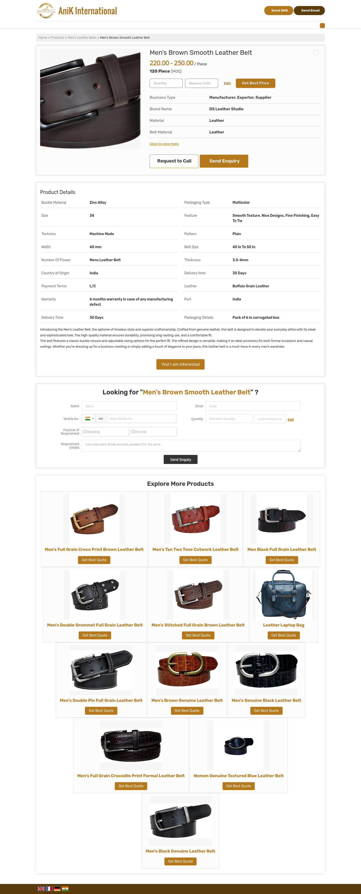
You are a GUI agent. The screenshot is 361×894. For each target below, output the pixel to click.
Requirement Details (70, 445)
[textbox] (201, 83)
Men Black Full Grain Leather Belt (281, 549)
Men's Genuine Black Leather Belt (266, 700)
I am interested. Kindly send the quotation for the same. (191, 446)
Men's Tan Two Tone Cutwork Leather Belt (195, 549)
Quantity (197, 419)
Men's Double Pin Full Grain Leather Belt (101, 700)
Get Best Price (255, 83)
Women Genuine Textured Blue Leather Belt (239, 775)
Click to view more (164, 144)
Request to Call (174, 161)
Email (199, 406)
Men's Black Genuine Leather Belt (180, 851)
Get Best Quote (94, 560)
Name (75, 406)
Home (43, 37)
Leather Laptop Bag (283, 624)
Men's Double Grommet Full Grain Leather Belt (95, 624)
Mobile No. (71, 419)
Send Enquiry (225, 161)
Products (57, 37)
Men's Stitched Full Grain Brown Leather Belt (198, 624)
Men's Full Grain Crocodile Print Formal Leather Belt (131, 775)
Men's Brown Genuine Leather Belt (187, 700)
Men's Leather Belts (82, 37)
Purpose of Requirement (70, 431)
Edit (227, 83)
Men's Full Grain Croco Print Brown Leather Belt (94, 549)
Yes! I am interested (180, 364)
